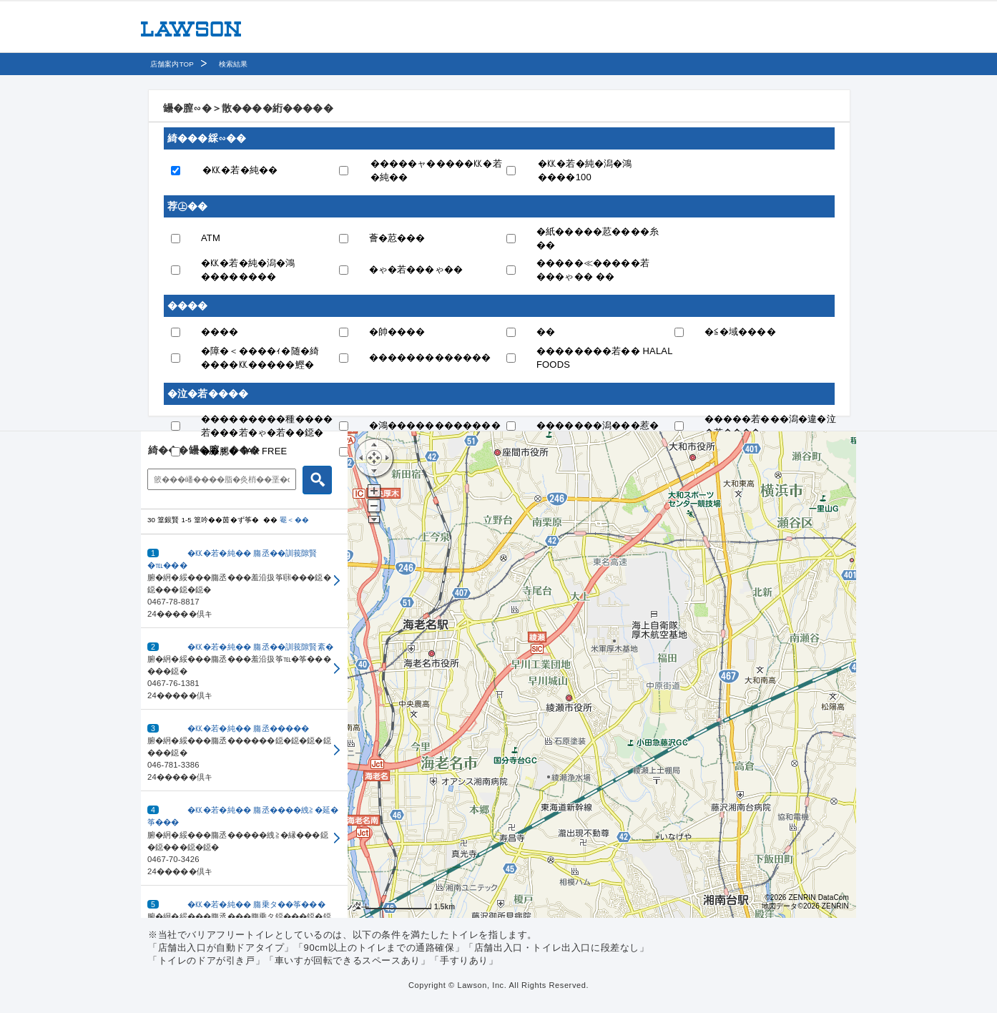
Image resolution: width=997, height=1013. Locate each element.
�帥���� (397, 331)
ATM (210, 238)
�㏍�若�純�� (240, 170)
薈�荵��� (397, 238)
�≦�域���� (740, 331)
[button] (244, 581)
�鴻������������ (435, 425)
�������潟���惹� (597, 425)
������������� (430, 357)
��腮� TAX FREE (244, 451)
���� (220, 331)
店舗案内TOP (172, 64)
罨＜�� (294, 520)
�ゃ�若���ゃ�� (416, 269)
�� (545, 331)
